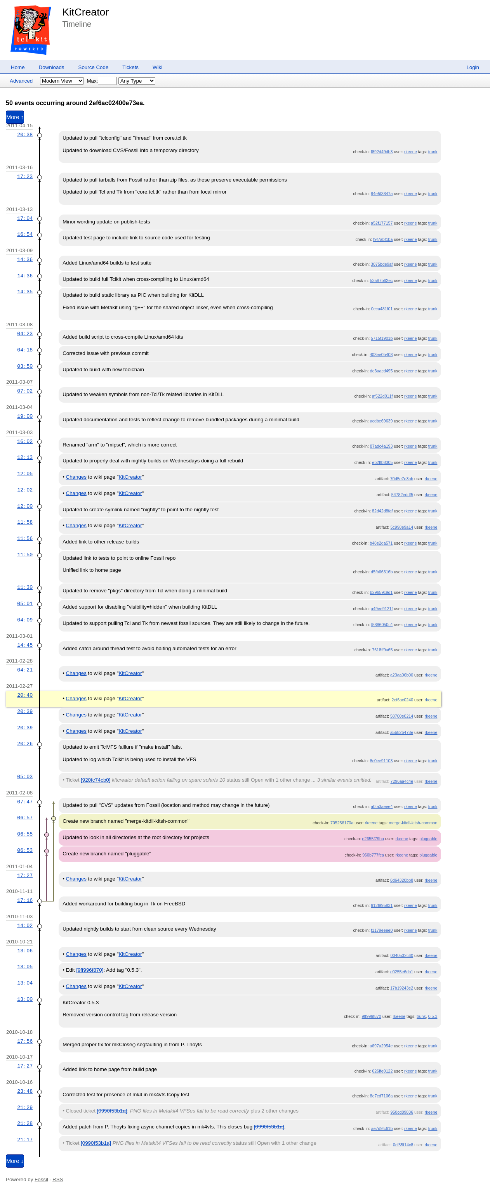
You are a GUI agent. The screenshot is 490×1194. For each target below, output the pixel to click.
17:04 (25, 218)
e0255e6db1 (401, 971)
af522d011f (382, 396)
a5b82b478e (401, 732)
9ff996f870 (371, 1016)
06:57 (25, 817)
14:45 (25, 645)
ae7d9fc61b (382, 1128)
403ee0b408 (381, 354)
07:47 (25, 801)
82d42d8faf (382, 511)
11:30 (25, 587)
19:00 (25, 416)
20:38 (25, 134)
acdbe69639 (381, 421)
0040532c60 (401, 955)
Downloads (51, 67)
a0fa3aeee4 (382, 806)
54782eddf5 (402, 494)
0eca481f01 (382, 308)
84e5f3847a (382, 193)
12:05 (25, 473)
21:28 (25, 1123)
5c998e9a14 (401, 527)
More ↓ (15, 1161)
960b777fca (373, 855)
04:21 (25, 669)
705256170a (341, 822)
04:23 (25, 333)
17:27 (25, 875)
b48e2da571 (381, 543)
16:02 (25, 441)
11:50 (25, 554)
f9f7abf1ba (383, 239)
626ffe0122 (382, 1071)
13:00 (25, 999)
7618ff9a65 (382, 649)
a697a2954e (381, 1045)
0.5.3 (433, 1016)
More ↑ (15, 117)
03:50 (25, 366)
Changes (76, 477)
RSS (57, 1179)
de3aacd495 (381, 371)
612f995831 (382, 905)
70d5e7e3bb (401, 478)
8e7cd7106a (381, 1096)
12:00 (25, 506)
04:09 (25, 619)
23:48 (25, 1091)
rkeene (410, 151)
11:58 (25, 522)
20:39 (25, 711)
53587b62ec (381, 280)
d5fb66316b (382, 571)
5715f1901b (382, 338)
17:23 (25, 176)
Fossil (41, 1179)
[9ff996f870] (89, 970)
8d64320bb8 (401, 880)
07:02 (25, 391)
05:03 (25, 776)
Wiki (157, 67)
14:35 (25, 291)
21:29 (25, 1107)
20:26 (25, 743)
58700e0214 (401, 716)
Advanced (21, 81)
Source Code (93, 67)
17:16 (25, 900)
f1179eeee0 (382, 930)
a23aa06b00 (401, 675)
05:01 (25, 603)
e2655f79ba (373, 838)
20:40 (25, 695)
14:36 (25, 259)
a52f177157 (382, 223)
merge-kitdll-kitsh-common (413, 822)
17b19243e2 (401, 988)
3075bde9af (382, 264)
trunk (433, 151)
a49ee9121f (382, 608)
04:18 (25, 349)
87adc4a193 (381, 446)
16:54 (25, 234)
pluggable (428, 838)
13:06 (25, 950)
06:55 (25, 834)
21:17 (25, 1139)
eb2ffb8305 (382, 462)
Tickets (130, 67)
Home (18, 67)
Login (472, 67)
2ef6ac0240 (402, 699)
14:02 (25, 925)
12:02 (25, 489)
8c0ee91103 (381, 760)
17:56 (25, 1041)
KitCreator (85, 12)
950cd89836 (401, 1112)
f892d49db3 (382, 151)
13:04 (25, 982)
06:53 (25, 850)
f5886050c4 (382, 624)
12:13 (25, 457)
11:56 (25, 538)
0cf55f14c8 (403, 1144)
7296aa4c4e (401, 781)
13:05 (25, 966)
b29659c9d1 (381, 592)
